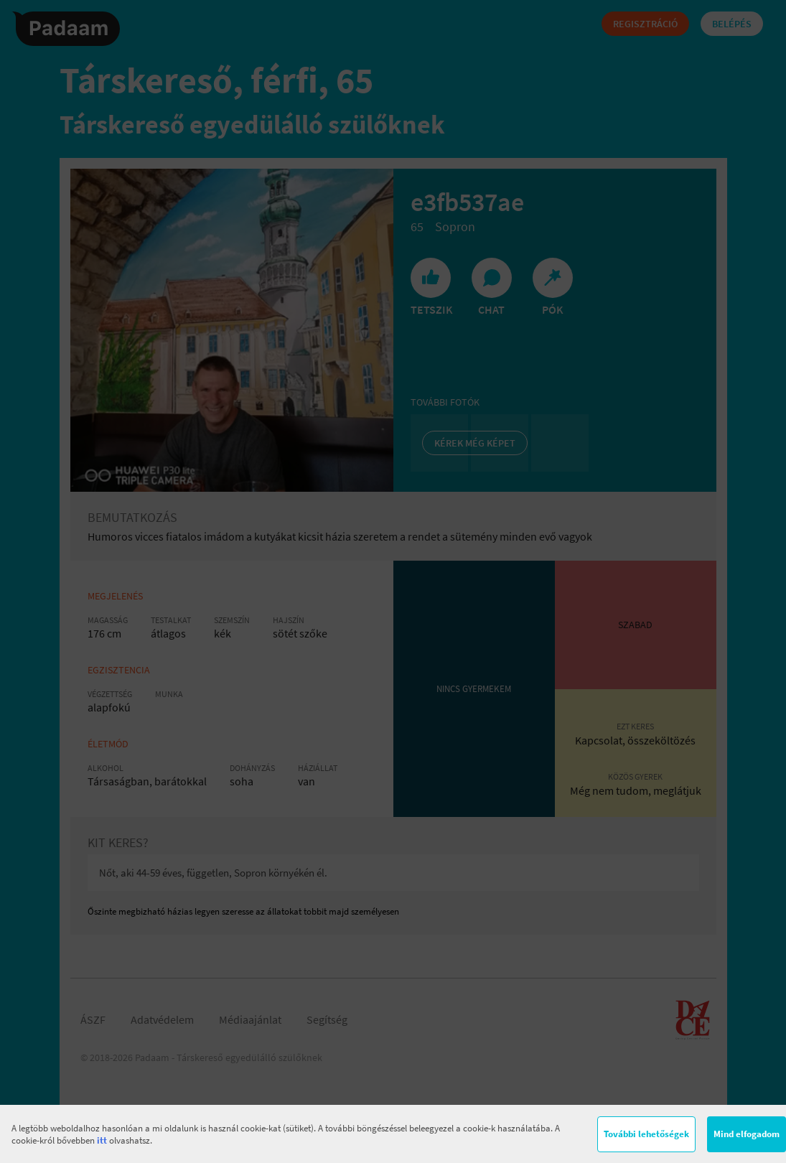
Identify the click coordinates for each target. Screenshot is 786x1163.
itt (102, 1140)
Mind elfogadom (747, 1134)
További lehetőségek (646, 1134)
